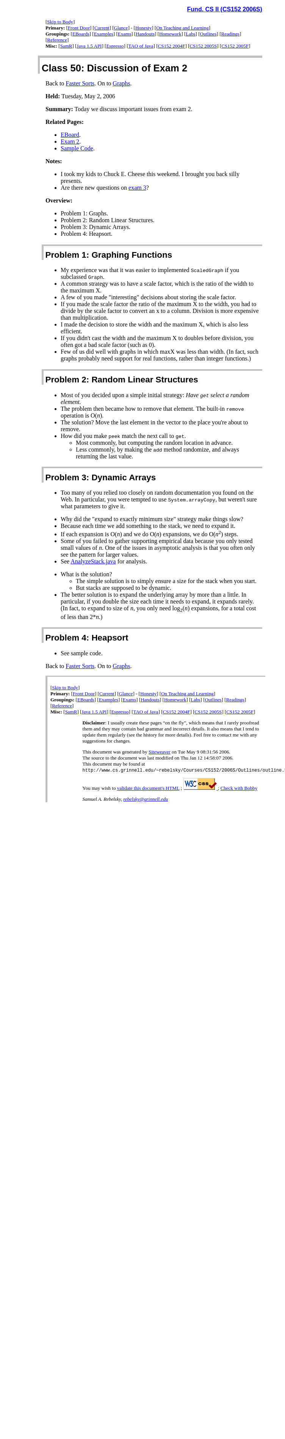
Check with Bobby (239, 788)
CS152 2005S (203, 46)
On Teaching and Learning (182, 28)
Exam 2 (70, 141)
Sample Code (77, 148)
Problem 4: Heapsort (86, 637)
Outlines (208, 34)
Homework (170, 34)
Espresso (115, 46)
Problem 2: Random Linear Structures (121, 379)
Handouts (145, 34)
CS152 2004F (171, 46)
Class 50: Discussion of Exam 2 (114, 68)
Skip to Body (60, 22)
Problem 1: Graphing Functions (108, 255)
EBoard (70, 135)
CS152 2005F (235, 46)
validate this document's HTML (148, 788)
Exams (124, 34)
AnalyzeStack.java (93, 561)
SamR (66, 46)
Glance (121, 28)
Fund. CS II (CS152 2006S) (224, 9)
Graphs (121, 83)
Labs (190, 34)
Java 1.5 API (89, 46)
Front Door (79, 28)
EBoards (80, 34)
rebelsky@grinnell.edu (145, 799)
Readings (230, 34)
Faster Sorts (80, 83)
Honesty (143, 28)
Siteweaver (160, 752)
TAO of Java (140, 46)
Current (102, 28)
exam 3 (137, 187)
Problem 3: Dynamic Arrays (100, 477)
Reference (57, 40)
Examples (103, 34)
